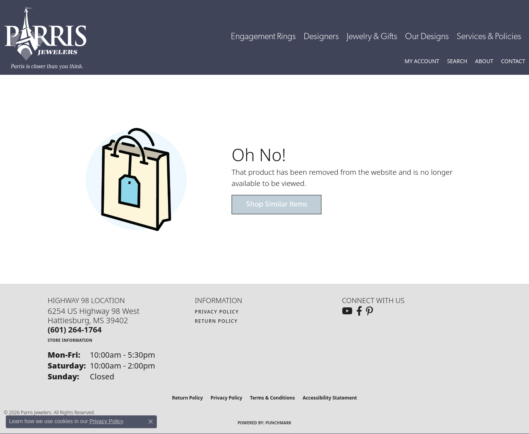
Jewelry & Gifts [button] (372, 37)
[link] (513, 61)
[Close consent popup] (150, 421)
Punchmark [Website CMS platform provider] (279, 422)
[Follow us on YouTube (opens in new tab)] (347, 311)
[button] (422, 61)
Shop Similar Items (276, 204)
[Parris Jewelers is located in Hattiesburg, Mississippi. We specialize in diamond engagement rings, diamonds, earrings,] (49, 38)
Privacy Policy (217, 311)
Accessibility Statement (329, 397)
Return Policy (216, 321)
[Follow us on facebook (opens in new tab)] (359, 311)
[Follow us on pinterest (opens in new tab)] (369, 311)
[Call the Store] (75, 329)
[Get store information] (70, 340)
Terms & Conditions (272, 397)
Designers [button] (321, 37)
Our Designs (427, 37)
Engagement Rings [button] (263, 37)
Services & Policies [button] (489, 37)
